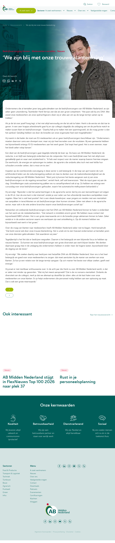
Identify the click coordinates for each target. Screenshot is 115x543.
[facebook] (16, 83)
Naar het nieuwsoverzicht (101, 317)
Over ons (81, 13)
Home (5, 28)
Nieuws (70, 13)
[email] (4, 83)
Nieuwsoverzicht (16, 28)
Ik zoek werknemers (53, 13)
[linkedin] (13, 83)
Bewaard (103, 4)
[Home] (8, 12)
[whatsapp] (8, 83)
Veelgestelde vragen (99, 13)
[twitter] (20, 83)
